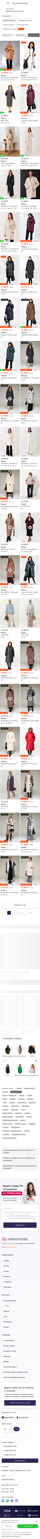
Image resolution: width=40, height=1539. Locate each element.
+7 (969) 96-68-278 (9, 1450)
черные (21, 1095)
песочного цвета (20, 1124)
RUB (16, 1429)
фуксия (23, 1120)
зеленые (5, 1106)
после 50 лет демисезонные (12, 1131)
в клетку (12, 1102)
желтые (29, 1117)
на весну (21, 1099)
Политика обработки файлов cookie (15, 1372)
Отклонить (9, 1526)
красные (30, 1099)
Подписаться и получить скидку (20, 1403)
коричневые (20, 1117)
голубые (27, 1113)
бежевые (13, 1099)
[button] (36, 1060)
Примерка (6, 1356)
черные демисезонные (10, 1120)
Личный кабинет (9, 1340)
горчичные (14, 1109)
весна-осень (22, 1102)
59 (30, 913)
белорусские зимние (9, 1138)
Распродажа (7, 1322)
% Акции (6, 1306)
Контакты (6, 1276)
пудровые (32, 1124)
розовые (5, 1109)
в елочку (5, 1127)
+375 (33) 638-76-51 (10, 1446)
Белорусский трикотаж (8, 1243)
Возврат (6, 1361)
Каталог (6, 1266)
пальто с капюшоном (9, 1095)
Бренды (6, 1327)
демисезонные (16, 1092)
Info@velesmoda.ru (8, 1479)
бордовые (18, 1113)
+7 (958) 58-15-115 (9, 1455)
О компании (7, 1282)
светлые (27, 1131)
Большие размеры (9, 1301)
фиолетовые (15, 1127)
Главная (6, 1261)
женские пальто (29, 1088)
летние (29, 1095)
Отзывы (6, 1271)
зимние (19, 1088)
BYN (5, 1429)
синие (5, 1102)
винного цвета (7, 1124)
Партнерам (7, 1287)
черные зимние (8, 1117)
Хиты (5, 1316)
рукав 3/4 (32, 1102)
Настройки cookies (15, 1536)
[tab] (20, 1151)
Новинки (6, 1311)
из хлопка (6, 1134)
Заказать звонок (20, 1460)
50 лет (23, 1109)
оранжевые (25, 1106)
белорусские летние (18, 1134)
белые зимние (7, 1113)
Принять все (27, 1526)
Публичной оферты (24, 1215)
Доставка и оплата (9, 1351)
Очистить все (33, 35)
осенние (5, 1092)
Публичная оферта (10, 1367)
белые (5, 1099)
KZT (11, 1429)
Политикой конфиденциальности (24, 1216)
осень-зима (15, 1106)
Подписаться (20, 1225)
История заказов (9, 1346)
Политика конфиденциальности (14, 1377)
